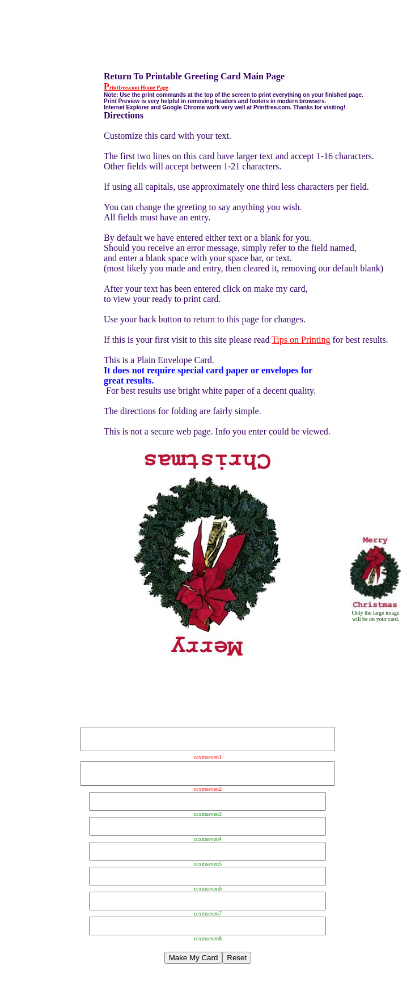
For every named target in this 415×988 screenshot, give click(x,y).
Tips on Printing (301, 339)
